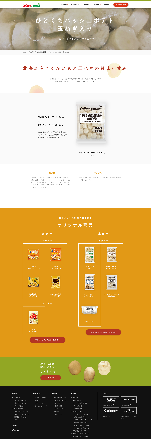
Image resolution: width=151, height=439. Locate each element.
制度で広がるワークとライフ (83, 403)
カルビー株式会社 (110, 388)
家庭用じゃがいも (20, 386)
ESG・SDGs (58, 397)
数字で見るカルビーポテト (81, 417)
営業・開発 (58, 389)
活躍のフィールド (78, 395)
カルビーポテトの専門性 (81, 408)
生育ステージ (39, 386)
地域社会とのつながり (81, 406)
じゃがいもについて (41, 389)
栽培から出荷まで (60, 384)
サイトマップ (39, 432)
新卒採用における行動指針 (81, 420)
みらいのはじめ (20, 389)
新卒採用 (75, 381)
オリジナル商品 (18, 392)
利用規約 (47, 432)
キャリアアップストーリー (82, 411)
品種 (36, 384)
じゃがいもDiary (127, 388)
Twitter (121, 433)
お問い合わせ (16, 413)
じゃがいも (17, 381)
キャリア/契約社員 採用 (80, 386)
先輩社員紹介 (77, 384)
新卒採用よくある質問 (79, 414)
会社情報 (56, 395)
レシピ (16, 403)
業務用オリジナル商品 (22, 397)
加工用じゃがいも (20, 384)
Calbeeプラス (108, 399)
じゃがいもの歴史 (40, 381)
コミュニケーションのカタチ (83, 397)
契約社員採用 (78, 392)
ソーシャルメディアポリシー (75, 432)
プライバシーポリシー (58, 432)
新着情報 (14, 409)
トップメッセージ (60, 392)
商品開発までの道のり (20, 400)
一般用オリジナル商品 (22, 395)
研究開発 (58, 386)
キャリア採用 (78, 389)
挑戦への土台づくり (80, 400)
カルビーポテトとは (60, 381)
